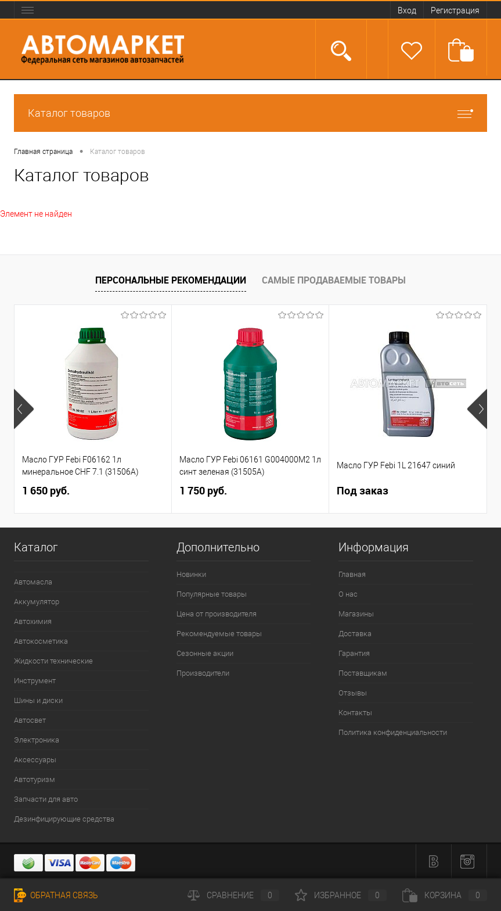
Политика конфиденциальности (392, 732)
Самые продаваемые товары (334, 280)
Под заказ (362, 491)
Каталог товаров (250, 113)
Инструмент (35, 680)
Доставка (355, 633)
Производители (202, 673)
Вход (407, 10)
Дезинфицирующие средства (64, 819)
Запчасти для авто (46, 799)
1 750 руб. (203, 491)
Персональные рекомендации (170, 280)
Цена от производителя (216, 613)
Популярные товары (211, 594)
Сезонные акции (204, 653)
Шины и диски (38, 700)
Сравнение (233, 895)
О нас (348, 594)
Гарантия (354, 653)
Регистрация (455, 10)
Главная (352, 574)
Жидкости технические (53, 661)
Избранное (341, 895)
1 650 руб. (46, 491)
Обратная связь (56, 895)
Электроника (36, 740)
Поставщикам (362, 673)
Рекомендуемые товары (219, 633)
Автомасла (33, 582)
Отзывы (352, 692)
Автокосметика (41, 641)
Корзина (444, 895)
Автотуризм (34, 779)
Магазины (356, 613)
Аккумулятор (36, 601)
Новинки (191, 574)
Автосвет (30, 720)
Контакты (355, 712)
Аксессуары (35, 759)
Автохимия (33, 621)
